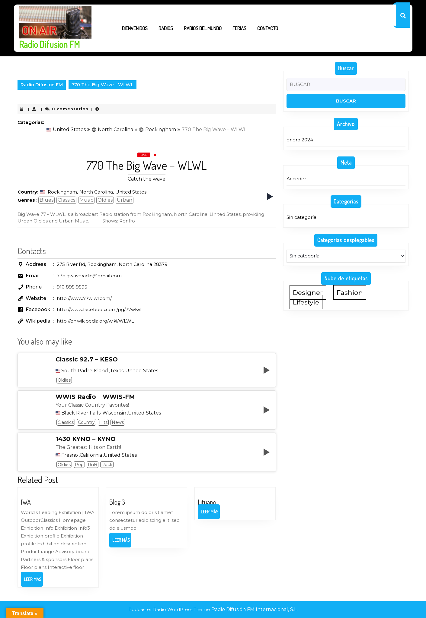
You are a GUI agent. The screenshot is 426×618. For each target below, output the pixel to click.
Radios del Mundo (203, 28)
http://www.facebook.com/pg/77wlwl (99, 309)
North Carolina (112, 129)
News (118, 422)
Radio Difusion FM (49, 44)
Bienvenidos (135, 28)
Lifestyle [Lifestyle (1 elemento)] (306, 302)
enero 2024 (300, 140)
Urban (124, 200)
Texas (116, 370)
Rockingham (157, 129)
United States (66, 129)
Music (86, 200)
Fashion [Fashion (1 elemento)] (350, 292)
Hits (103, 422)
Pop (79, 464)
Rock (106, 464)
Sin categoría (301, 217)
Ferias (239, 28)
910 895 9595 (72, 287)
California (91, 455)
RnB (92, 464)
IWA (26, 502)
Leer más (33, 581)
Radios (166, 28)
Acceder (296, 178)
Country (86, 422)
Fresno (69, 455)
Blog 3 (117, 502)
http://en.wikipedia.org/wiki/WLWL (95, 321)
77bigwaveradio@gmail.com (89, 276)
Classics (66, 200)
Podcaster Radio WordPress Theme (169, 609)
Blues (46, 200)
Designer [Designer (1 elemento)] (308, 292)
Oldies (105, 200)
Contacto (267, 28)
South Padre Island (84, 370)
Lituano (207, 502)
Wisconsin (114, 413)
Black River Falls (81, 413)
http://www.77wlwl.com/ (84, 298)
